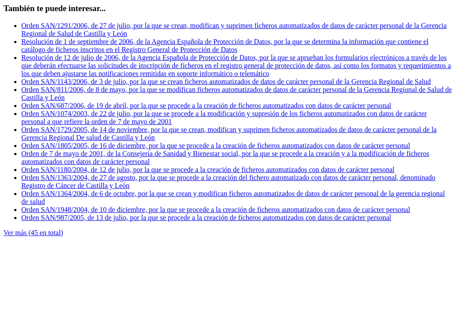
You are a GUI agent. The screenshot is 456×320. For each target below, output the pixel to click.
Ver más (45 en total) (33, 232)
